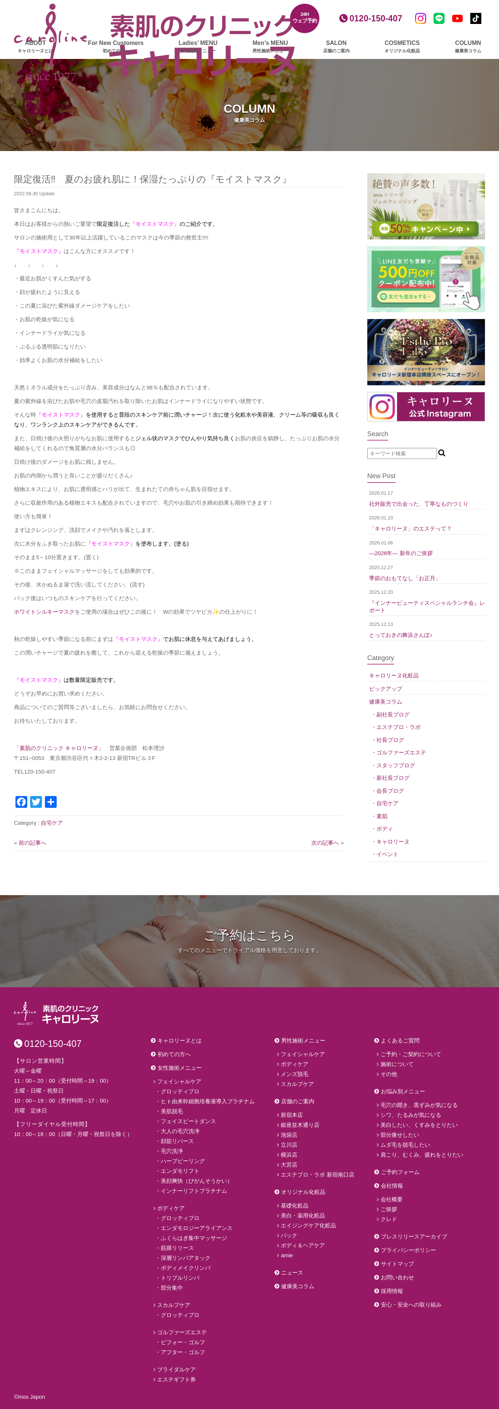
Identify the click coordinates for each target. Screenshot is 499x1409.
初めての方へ (174, 1054)
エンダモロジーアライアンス (197, 1228)
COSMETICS (402, 47)
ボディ (384, 829)
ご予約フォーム (400, 1172)
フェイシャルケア (179, 1081)
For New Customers (116, 47)
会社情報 (392, 1185)
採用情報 (392, 1291)
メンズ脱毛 (294, 1074)
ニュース (292, 1272)
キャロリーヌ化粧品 (394, 675)
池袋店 (289, 1135)
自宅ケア (52, 823)
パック (289, 1235)
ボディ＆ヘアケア (303, 1245)
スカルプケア (173, 1305)
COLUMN (468, 47)
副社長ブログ (393, 714)
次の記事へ (325, 843)
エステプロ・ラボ (398, 727)
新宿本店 (292, 1115)
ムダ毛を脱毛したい (405, 1145)
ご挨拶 (389, 1209)
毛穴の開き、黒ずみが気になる (419, 1105)
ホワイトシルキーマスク (44, 612)
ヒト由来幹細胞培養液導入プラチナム (208, 1101)
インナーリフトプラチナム (194, 1191)
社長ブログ (390, 740)
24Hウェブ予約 (305, 17)
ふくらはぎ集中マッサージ (194, 1238)
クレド (389, 1219)
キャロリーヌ (393, 841)
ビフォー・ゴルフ (183, 1342)
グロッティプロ (180, 1091)
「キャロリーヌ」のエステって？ (410, 528)
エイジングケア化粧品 (308, 1225)
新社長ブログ (393, 778)
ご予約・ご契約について (411, 1054)
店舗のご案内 (297, 1101)
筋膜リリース (177, 1248)
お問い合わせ (397, 1277)
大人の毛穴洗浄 (180, 1131)
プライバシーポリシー (408, 1250)
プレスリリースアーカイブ (414, 1236)
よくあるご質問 (400, 1040)
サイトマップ (397, 1264)
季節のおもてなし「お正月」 (405, 578)
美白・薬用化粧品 (303, 1215)
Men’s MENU (270, 47)
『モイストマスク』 (61, 414)
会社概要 (392, 1199)
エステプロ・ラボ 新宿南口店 (317, 1174)
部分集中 (172, 1287)
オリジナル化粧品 (303, 1192)
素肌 (381, 816)
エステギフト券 (176, 1379)
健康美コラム (385, 701)
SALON (336, 47)
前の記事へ (32, 843)
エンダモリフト (180, 1171)
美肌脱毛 (172, 1111)
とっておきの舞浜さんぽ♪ (401, 635)
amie (287, 1255)
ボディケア (171, 1208)
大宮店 (289, 1164)
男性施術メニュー (303, 1040)
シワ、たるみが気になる (411, 1115)
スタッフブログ (395, 765)
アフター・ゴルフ (183, 1352)
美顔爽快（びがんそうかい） (197, 1181)
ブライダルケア (176, 1369)
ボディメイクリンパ (185, 1268)
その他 (389, 1074)
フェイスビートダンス (188, 1121)
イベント (387, 854)
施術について (397, 1064)
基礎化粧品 (294, 1205)
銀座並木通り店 (300, 1125)
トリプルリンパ (180, 1278)
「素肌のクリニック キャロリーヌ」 (59, 748)
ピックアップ (385, 689)
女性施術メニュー (180, 1068)
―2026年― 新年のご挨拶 (401, 553)
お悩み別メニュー (403, 1091)
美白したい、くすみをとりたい (419, 1125)
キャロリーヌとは (180, 1040)
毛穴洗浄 (172, 1151)
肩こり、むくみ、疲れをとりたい (422, 1155)
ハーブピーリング (183, 1161)
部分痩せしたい (400, 1135)
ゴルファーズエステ (401, 752)
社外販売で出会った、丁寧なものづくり (418, 504)
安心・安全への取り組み (411, 1304)
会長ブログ (390, 791)
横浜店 (289, 1155)
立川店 (289, 1145)
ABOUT (35, 47)
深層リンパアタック (185, 1258)
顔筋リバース (177, 1141)
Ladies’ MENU (197, 47)
